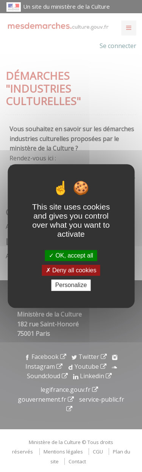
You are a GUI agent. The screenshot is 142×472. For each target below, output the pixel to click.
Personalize (71, 285)
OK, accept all (71, 255)
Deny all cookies (71, 270)
